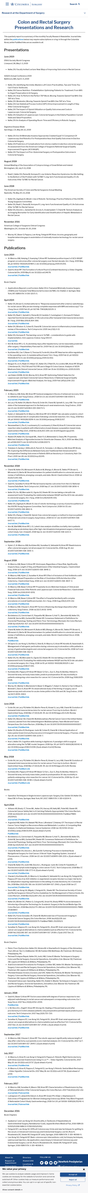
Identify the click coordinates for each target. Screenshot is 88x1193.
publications (18, 39)
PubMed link (24, 267)
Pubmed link (24, 1093)
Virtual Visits (11, 1166)
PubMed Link (24, 769)
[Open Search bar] (75, 4)
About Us (9, 1157)
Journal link (12, 267)
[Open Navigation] (7, 4)
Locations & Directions (28, 1165)
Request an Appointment (10, 1162)
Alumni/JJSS (28, 1161)
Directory (27, 1157)
